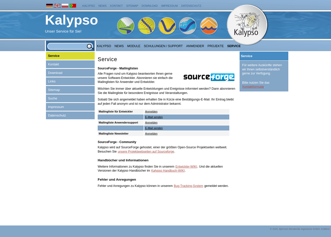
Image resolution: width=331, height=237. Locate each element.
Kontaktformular (253, 86)
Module (133, 46)
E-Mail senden (154, 116)
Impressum (169, 5)
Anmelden (151, 111)
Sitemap (132, 5)
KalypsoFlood (199, 29)
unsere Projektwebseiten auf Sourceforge (146, 151)
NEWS (119, 46)
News (102, 5)
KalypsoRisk (223, 29)
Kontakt (116, 5)
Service (234, 46)
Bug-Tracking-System (188, 186)
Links (52, 81)
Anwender (195, 46)
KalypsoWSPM (174, 29)
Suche (52, 98)
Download (150, 5)
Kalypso (88, 5)
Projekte (215, 46)
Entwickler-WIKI (186, 166)
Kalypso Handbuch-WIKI (168, 170)
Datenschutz (191, 5)
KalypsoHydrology (147, 29)
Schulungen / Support (163, 46)
